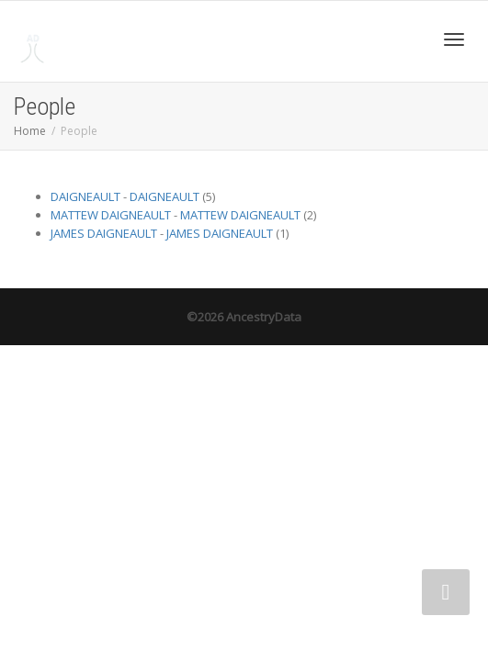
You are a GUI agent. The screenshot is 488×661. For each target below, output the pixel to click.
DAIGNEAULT (85, 196)
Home (30, 131)
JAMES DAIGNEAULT (104, 233)
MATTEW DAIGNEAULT (111, 215)
